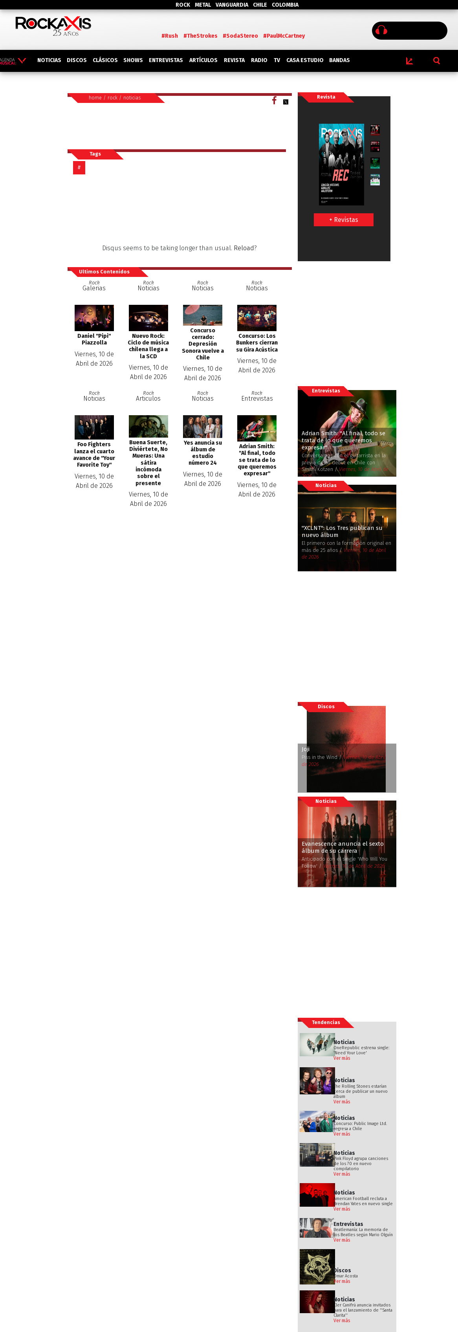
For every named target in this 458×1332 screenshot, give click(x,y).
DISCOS (77, 60)
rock (112, 98)
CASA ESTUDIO (305, 60)
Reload (244, 248)
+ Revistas (343, 220)
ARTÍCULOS (203, 60)
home (95, 98)
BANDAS (339, 60)
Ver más (341, 1058)
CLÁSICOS (105, 60)
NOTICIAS (49, 60)
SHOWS (133, 60)
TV (277, 60)
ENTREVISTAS (166, 60)
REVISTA (234, 60)
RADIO (259, 60)
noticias (132, 98)
